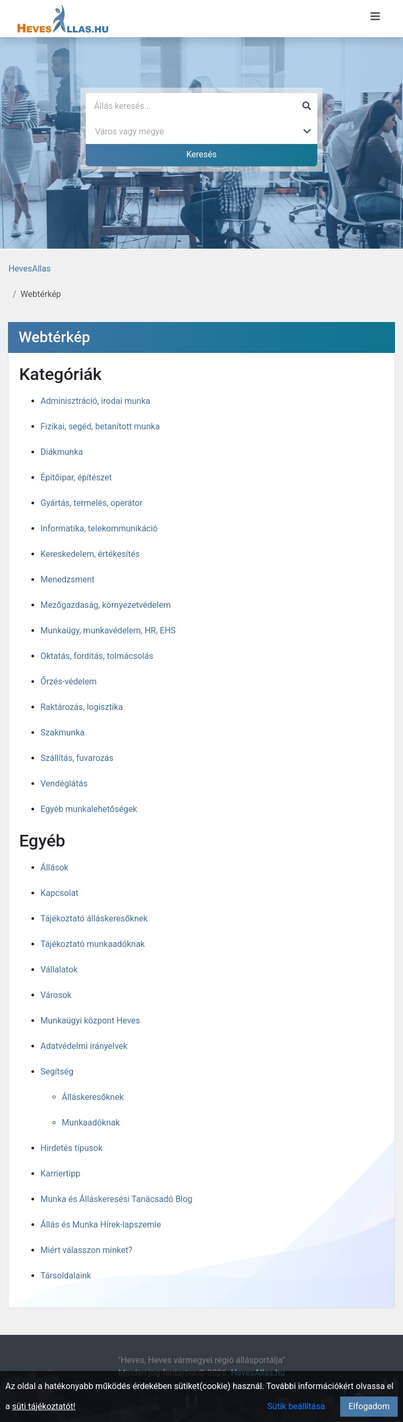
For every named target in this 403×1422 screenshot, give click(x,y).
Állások (54, 867)
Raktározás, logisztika (81, 707)
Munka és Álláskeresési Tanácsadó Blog (116, 1199)
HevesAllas (30, 269)
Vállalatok (59, 969)
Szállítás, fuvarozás (76, 758)
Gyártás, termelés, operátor (91, 503)
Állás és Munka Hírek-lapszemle (100, 1225)
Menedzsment (67, 579)
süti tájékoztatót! (44, 1406)
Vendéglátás (63, 783)
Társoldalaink (65, 1276)
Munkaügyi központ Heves (90, 1020)
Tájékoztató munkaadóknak (92, 944)
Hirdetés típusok (71, 1148)
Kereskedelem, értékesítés (89, 554)
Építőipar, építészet (76, 477)
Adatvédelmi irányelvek (83, 1046)
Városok (55, 995)
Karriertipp (60, 1174)
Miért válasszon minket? (86, 1250)
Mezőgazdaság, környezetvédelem (105, 605)
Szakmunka (62, 732)
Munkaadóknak (91, 1123)
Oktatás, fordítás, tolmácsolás (96, 656)
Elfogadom (369, 1406)
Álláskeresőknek (93, 1097)
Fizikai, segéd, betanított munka (100, 426)
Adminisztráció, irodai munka (95, 401)
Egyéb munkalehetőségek (88, 809)
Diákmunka (61, 452)
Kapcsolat (59, 893)
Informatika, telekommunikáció (99, 528)
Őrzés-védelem (68, 681)
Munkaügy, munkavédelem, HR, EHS (108, 630)
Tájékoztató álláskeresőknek (93, 918)
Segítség (56, 1071)
